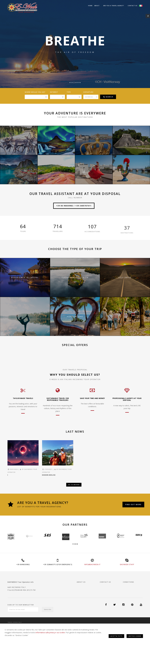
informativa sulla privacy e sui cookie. (50, 632)
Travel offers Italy (15, 622)
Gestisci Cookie (134, 636)
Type (69, 92)
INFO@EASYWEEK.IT (92, 564)
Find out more (133, 504)
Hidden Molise (49, 475)
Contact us (132, 5)
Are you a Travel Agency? (113, 5)
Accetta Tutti (116, 636)
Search (108, 97)
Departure (88, 92)
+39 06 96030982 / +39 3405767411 (73, 206)
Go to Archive (74, 485)
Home (90, 5)
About (96, 5)
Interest (54, 92)
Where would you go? (35, 92)
